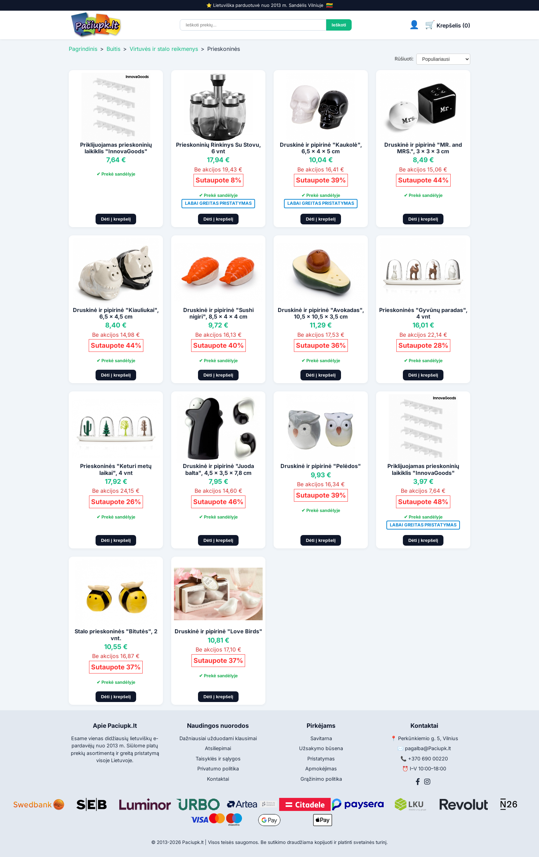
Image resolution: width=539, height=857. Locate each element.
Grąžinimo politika (321, 779)
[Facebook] (418, 782)
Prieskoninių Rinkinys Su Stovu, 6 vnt (218, 148)
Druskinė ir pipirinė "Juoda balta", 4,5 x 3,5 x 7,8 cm (218, 469)
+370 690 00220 (428, 758)
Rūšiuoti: (404, 59)
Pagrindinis (83, 48)
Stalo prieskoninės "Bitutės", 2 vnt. (116, 634)
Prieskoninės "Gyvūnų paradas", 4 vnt (423, 313)
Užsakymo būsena (321, 748)
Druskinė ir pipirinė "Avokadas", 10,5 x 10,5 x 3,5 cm (321, 313)
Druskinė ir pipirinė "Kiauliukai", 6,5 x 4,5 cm (116, 313)
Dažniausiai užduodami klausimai (218, 738)
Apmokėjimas (321, 768)
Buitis (113, 48)
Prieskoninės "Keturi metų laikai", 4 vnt (116, 469)
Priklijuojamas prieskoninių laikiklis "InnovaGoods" (116, 148)
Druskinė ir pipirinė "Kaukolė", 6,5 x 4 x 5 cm (321, 148)
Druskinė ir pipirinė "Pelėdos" (320, 466)
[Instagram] (427, 782)
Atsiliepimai (218, 748)
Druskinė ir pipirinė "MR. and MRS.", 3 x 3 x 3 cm (423, 148)
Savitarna (321, 738)
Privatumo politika (218, 768)
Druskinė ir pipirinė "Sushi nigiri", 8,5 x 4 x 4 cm (218, 313)
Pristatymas (321, 758)
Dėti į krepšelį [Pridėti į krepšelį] (116, 219)
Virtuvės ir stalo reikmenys (164, 48)
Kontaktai (218, 779)
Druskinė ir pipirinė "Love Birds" (218, 631)
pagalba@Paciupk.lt (428, 748)
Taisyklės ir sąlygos (218, 758)
